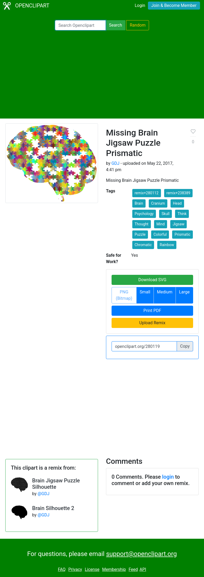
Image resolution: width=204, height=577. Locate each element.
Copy (185, 346)
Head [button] (177, 203)
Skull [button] (165, 214)
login (168, 477)
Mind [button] (160, 224)
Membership (114, 569)
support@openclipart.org (141, 554)
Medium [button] (164, 291)
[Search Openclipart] (80, 25)
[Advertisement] (102, 74)
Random (138, 25)
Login (140, 5)
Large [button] (184, 291)
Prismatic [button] (182, 234)
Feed (133, 569)
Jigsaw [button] (178, 224)
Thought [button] (141, 224)
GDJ (115, 163)
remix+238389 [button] (178, 193)
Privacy (75, 569)
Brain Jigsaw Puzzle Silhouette (56, 483)
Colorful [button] (160, 234)
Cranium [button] (158, 203)
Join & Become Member (174, 5)
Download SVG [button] (152, 279)
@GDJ (43, 493)
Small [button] (145, 291)
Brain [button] (139, 203)
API (142, 569)
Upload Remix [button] (152, 322)
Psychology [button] (144, 214)
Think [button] (181, 214)
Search (115, 25)
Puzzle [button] (140, 234)
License (92, 569)
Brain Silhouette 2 (53, 508)
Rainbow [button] (167, 245)
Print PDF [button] (152, 310)
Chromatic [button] (143, 245)
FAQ (62, 569)
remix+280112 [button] (147, 193)
